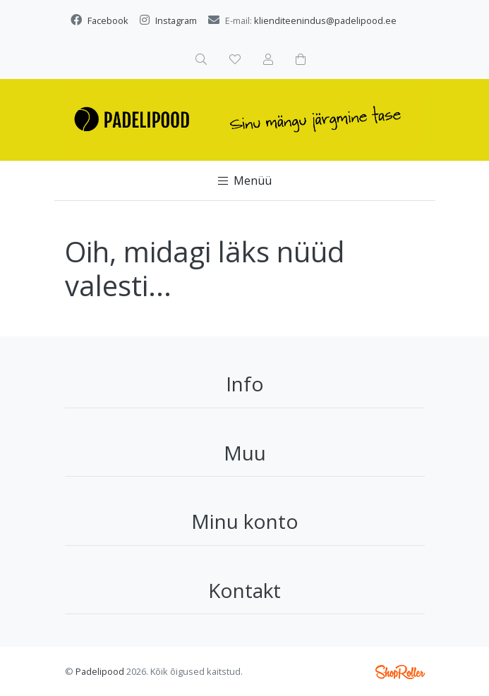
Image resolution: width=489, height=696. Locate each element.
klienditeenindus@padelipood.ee (325, 20)
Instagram (176, 20)
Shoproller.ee (400, 672)
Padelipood (100, 671)
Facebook (107, 20)
